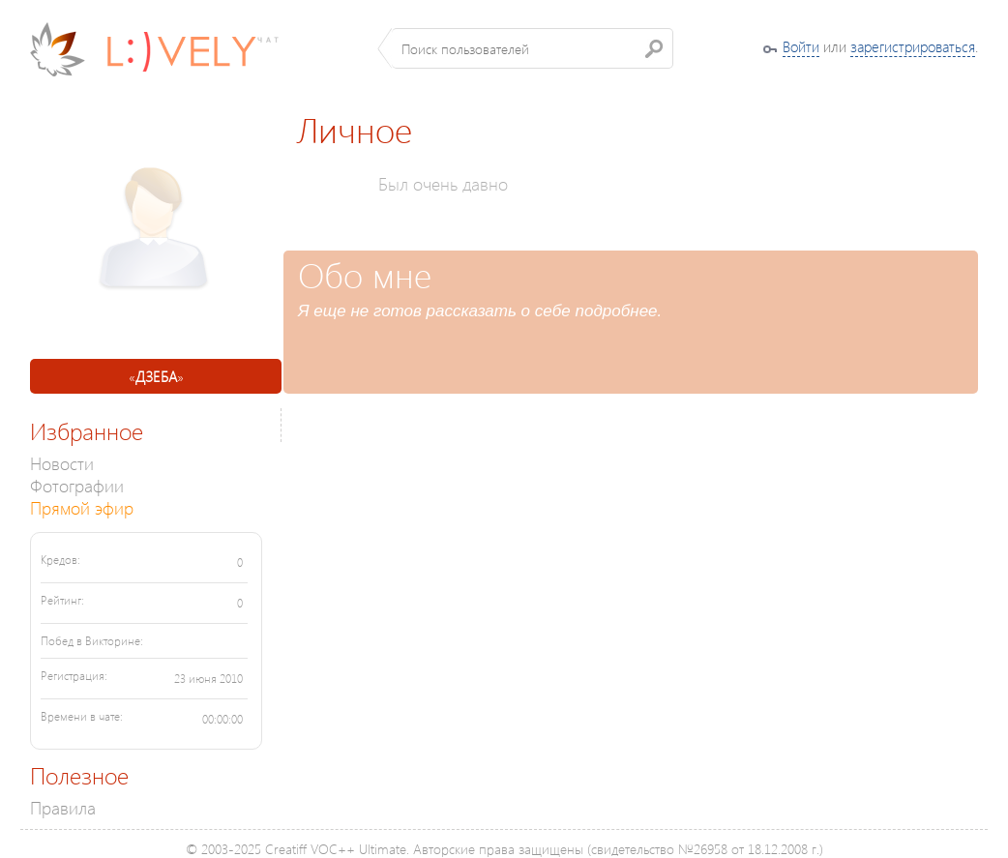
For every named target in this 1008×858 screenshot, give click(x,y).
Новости (62, 463)
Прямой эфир (81, 507)
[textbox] (532, 48)
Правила (63, 807)
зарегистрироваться (912, 46)
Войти (801, 46)
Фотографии (77, 485)
